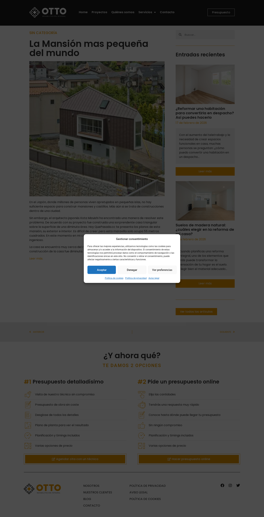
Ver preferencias (162, 269)
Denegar (132, 269)
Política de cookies (114, 278)
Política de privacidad (136, 278)
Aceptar (102, 269)
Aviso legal (153, 278)
